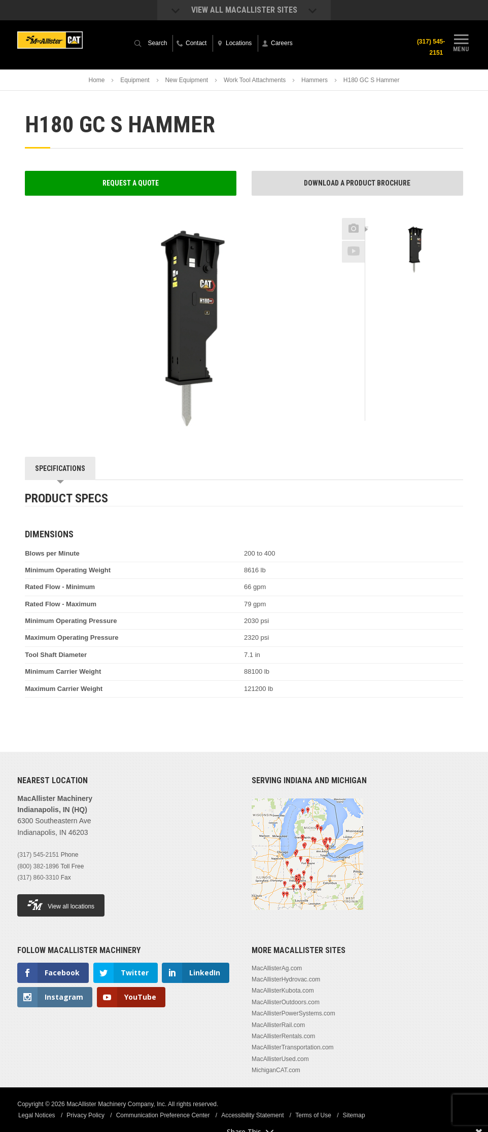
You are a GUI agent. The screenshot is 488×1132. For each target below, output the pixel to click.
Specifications (60, 468)
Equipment (134, 80)
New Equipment (186, 80)
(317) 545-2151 (429, 47)
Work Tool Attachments (255, 80)
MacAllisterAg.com (277, 968)
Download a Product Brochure (357, 183)
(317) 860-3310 (38, 877)
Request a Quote (130, 183)
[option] (414, 249)
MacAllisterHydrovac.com (286, 979)
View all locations (60, 904)
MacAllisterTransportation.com (293, 1047)
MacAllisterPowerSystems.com (293, 1013)
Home (96, 80)
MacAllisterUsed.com (280, 1059)
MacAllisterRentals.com (283, 1036)
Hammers (314, 80)
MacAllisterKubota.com (283, 990)
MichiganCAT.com (276, 1070)
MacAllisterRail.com (278, 1025)
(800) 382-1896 (38, 866)
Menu (461, 42)
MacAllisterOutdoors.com (286, 1002)
